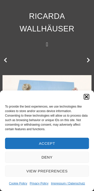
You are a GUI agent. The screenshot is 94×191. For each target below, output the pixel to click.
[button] (86, 96)
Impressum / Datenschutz (68, 183)
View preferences (47, 171)
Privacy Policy (39, 183)
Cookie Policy (18, 183)
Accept (47, 143)
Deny (46, 157)
